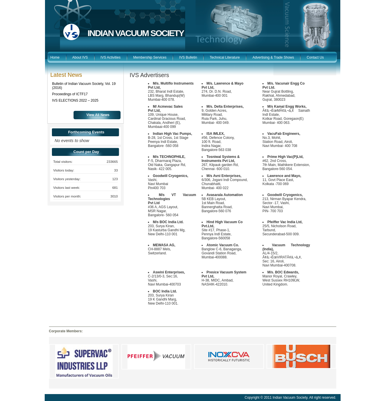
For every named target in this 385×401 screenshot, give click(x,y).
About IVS (80, 57)
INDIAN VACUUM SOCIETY (136, 33)
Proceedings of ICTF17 (70, 94)
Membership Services (149, 57)
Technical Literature (225, 57)
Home (55, 57)
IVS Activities (111, 57)
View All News (98, 115)
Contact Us (315, 57)
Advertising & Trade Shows (273, 57)
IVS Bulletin (188, 57)
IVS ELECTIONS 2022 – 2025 (75, 100)
